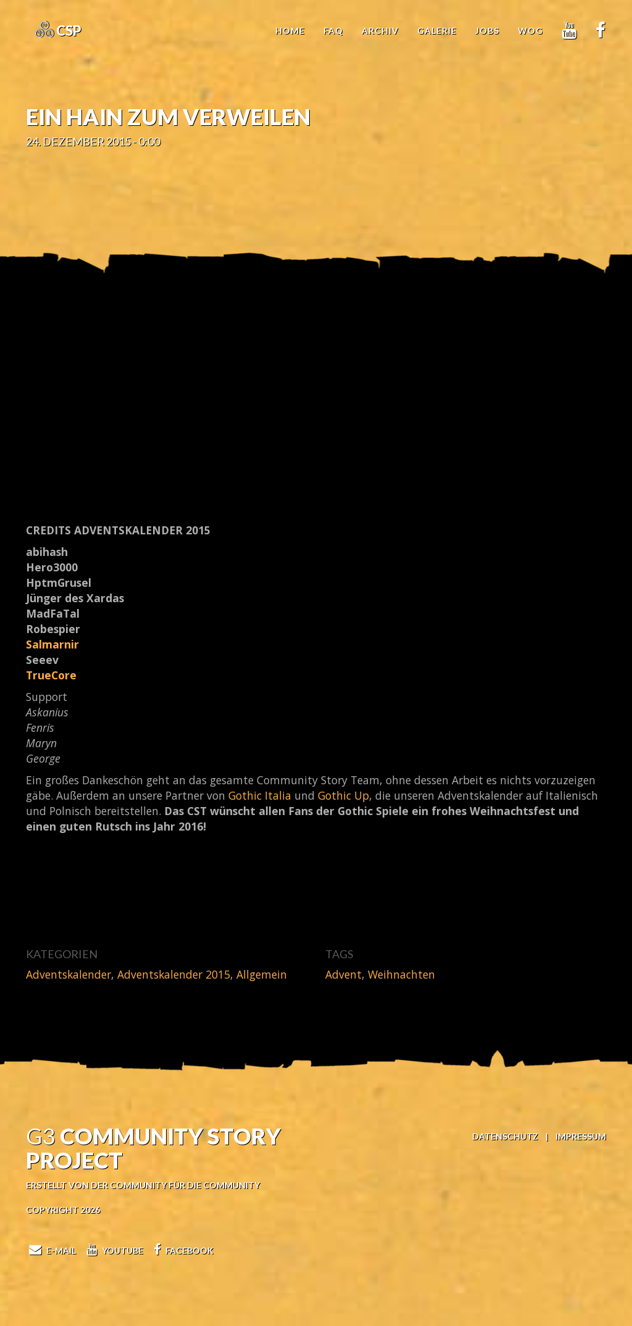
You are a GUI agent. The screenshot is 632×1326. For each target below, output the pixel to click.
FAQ (333, 30)
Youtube (113, 1250)
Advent (343, 974)
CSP (67, 30)
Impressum (580, 1136)
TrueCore (51, 675)
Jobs (487, 30)
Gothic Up (343, 795)
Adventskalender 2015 (173, 974)
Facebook (182, 1250)
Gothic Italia (259, 795)
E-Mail (51, 1250)
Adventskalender (68, 974)
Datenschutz (505, 1136)
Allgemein (261, 974)
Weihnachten (401, 974)
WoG (530, 30)
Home (290, 30)
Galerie (437, 30)
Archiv (380, 30)
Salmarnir (52, 644)
